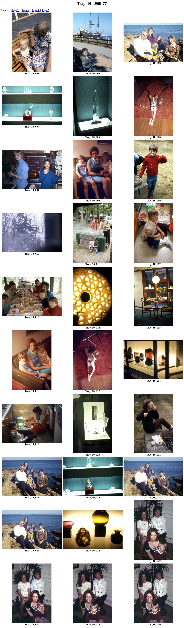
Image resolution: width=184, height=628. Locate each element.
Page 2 (15, 10)
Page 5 (45, 10)
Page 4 (36, 10)
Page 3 (25, 10)
